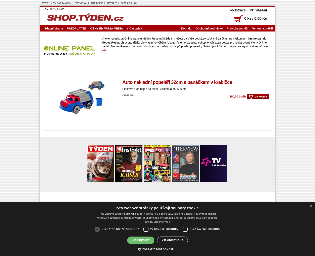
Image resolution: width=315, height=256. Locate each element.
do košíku (258, 96)
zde (104, 50)
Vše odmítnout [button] (172, 240)
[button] (157, 249)
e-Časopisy (134, 28)
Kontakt (186, 28)
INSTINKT (111, 3)
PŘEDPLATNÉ (76, 28)
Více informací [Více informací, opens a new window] (162, 221)
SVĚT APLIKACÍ (129, 3)
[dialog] (157, 229)
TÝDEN (45, 3)
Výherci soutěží (262, 28)
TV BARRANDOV (62, 3)
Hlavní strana (54, 28)
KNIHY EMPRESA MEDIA (106, 28)
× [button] (310, 206)
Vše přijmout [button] (141, 240)
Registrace (237, 10)
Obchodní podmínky (209, 28)
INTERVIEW (97, 3)
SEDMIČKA (81, 3)
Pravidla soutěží (237, 28)
